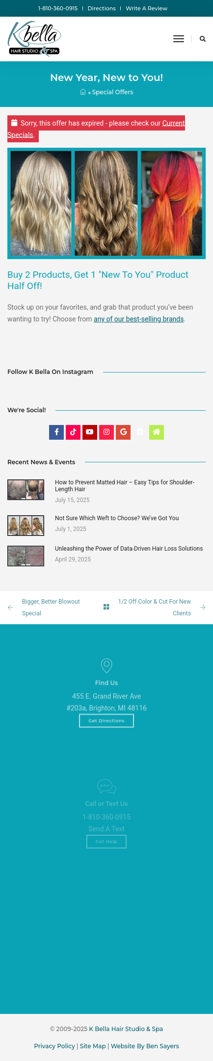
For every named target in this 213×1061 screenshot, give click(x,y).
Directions (102, 8)
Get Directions (106, 733)
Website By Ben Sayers (145, 1046)
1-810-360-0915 (58, 8)
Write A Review (146, 8)
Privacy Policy (54, 1046)
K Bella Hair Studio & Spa (126, 1029)
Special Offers (112, 92)
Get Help (107, 856)
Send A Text (106, 844)
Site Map (93, 1046)
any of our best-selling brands (139, 319)
